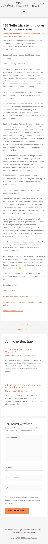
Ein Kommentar (11, 391)
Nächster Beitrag (24, 329)
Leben (5, 36)
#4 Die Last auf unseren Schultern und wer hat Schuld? (23, 386)
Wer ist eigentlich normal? (13, 311)
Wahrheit (27, 36)
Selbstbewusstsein (16, 36)
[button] (24, 12)
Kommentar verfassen (11, 34)
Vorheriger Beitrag (24, 324)
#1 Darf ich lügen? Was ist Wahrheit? (19, 350)
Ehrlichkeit (40, 34)
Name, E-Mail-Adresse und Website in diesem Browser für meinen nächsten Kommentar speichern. (24, 500)
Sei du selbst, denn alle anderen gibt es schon (21, 296)
